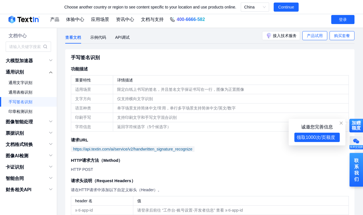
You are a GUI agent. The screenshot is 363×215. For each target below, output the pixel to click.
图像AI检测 (17, 155)
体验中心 (75, 19)
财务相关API (18, 189)
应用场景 (100, 19)
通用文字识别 (20, 82)
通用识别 (15, 72)
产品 (54, 19)
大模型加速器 (19, 60)
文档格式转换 (19, 144)
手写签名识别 (20, 102)
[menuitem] (28, 60)
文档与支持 (152, 19)
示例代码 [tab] (98, 37)
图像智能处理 (19, 121)
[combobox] (25, 46)
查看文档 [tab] (73, 37)
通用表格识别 (20, 92)
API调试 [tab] (122, 37)
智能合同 (15, 178)
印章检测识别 (20, 111)
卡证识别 (15, 167)
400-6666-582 (191, 19)
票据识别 (15, 133)
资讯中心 (125, 19)
